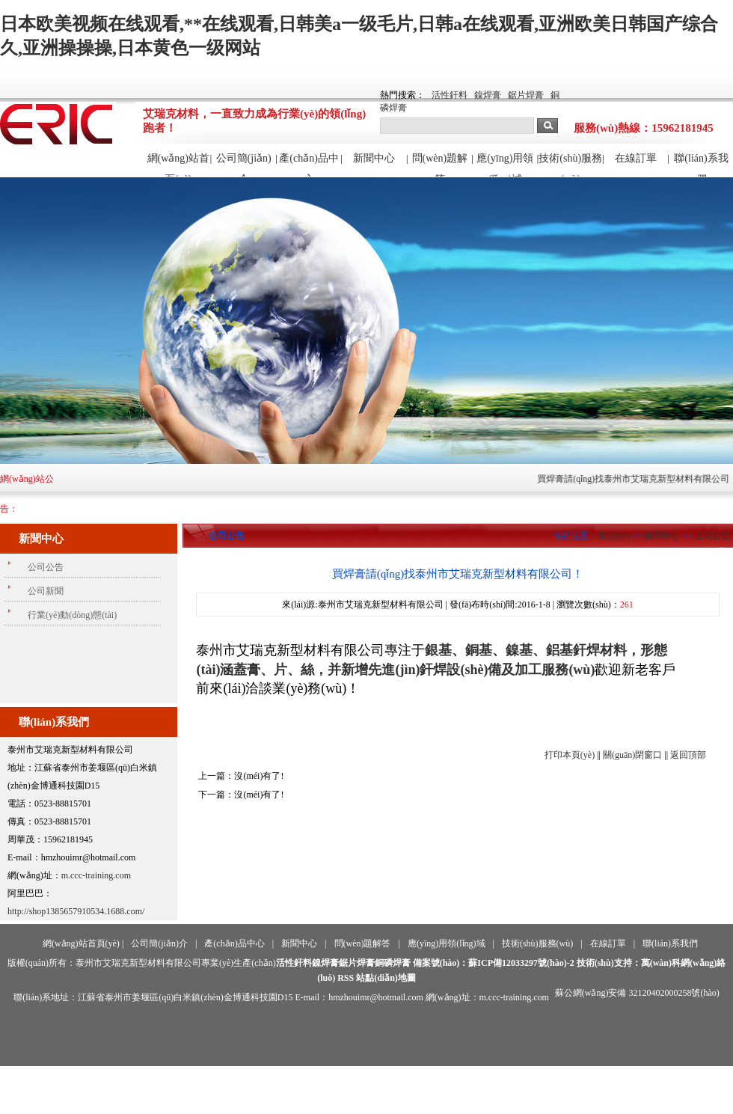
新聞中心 (374, 158)
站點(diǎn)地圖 (386, 978)
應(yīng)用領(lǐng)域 (504, 165)
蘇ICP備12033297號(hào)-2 (521, 963)
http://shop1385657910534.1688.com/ (75, 911)
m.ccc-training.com (96, 875)
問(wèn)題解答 (440, 165)
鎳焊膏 (487, 95)
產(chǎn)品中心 (309, 165)
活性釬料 (449, 95)
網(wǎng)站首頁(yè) (178, 165)
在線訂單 (636, 158)
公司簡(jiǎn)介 (244, 165)
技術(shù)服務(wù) (570, 165)
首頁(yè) (614, 535)
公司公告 (713, 535)
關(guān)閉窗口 (632, 755)
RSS (345, 978)
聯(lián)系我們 (701, 165)
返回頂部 (688, 755)
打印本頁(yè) (570, 755)
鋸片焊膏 (526, 95)
